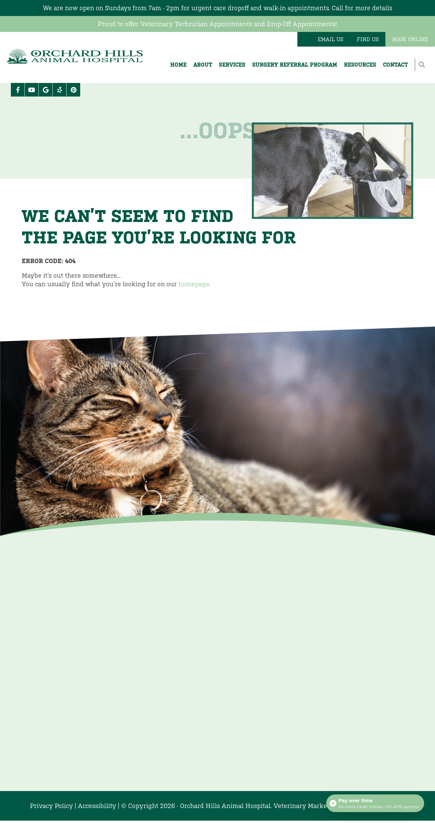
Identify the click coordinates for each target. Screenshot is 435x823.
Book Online (410, 39)
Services (232, 65)
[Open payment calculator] (375, 803)
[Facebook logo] (17, 90)
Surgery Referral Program (294, 65)
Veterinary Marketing (306, 805)
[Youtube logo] (31, 90)
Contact (395, 65)
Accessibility (97, 805)
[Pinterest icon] (73, 90)
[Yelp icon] (59, 90)
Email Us (330, 39)
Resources (360, 65)
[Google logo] (45, 90)
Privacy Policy (51, 805)
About (202, 65)
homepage (193, 284)
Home (178, 65)
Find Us (368, 39)
